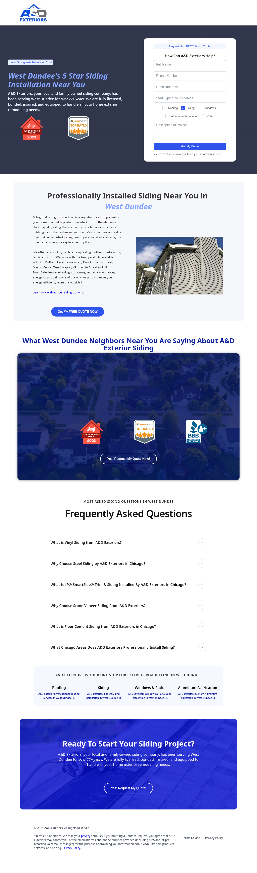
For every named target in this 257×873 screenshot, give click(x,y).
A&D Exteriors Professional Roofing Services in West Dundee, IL (59, 696)
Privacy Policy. (72, 848)
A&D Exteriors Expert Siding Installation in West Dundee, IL (103, 696)
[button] (128, 542)
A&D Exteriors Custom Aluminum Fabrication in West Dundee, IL (197, 696)
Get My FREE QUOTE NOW (78, 311)
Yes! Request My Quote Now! (128, 458)
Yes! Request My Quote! (128, 788)
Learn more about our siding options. (58, 292)
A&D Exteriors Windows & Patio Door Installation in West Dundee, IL (149, 696)
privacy (85, 836)
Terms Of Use (191, 838)
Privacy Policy (214, 838)
